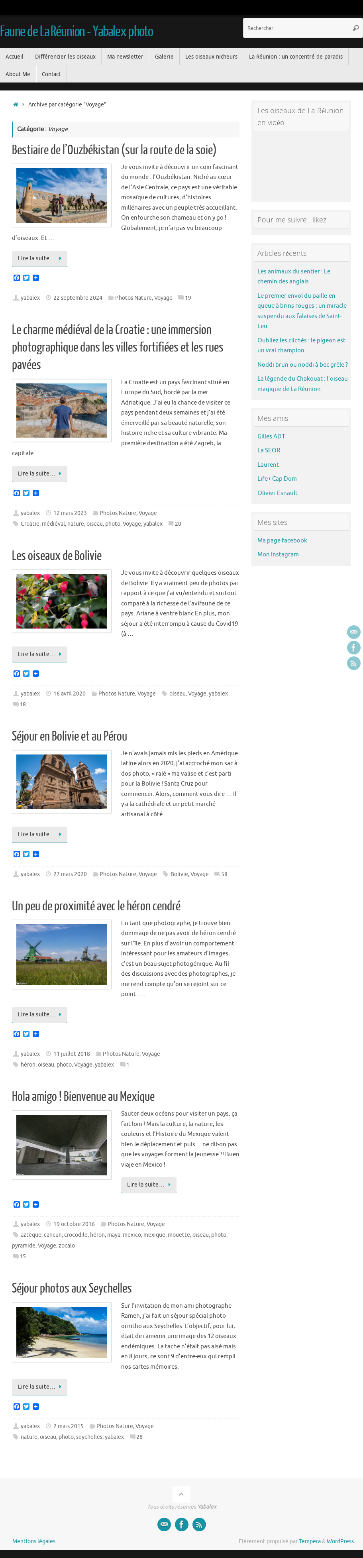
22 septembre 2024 (77, 298)
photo (112, 524)
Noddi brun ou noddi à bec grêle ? (302, 365)
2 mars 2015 (68, 1426)
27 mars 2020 (70, 874)
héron (28, 1064)
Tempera (310, 1541)
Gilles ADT (271, 436)
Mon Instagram (278, 554)
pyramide (23, 1245)
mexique (154, 1235)
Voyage (163, 298)
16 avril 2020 (69, 693)
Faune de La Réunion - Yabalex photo (76, 32)
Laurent (268, 465)
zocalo (67, 1245)
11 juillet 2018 (71, 1054)
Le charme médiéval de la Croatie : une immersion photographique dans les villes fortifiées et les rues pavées (118, 347)
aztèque (31, 1235)
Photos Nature (133, 298)
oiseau (94, 524)
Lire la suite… (41, 258)
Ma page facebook (282, 540)
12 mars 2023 (70, 513)
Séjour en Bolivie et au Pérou (69, 736)
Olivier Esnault (277, 493)
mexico (132, 1235)
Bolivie (179, 874)
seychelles (89, 1437)
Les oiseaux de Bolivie (57, 556)
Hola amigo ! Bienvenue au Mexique (83, 1097)
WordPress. (341, 1541)
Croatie (30, 524)
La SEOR (268, 450)
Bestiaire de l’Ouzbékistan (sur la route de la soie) (114, 150)
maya (113, 1235)
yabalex (30, 298)
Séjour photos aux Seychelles (72, 1288)
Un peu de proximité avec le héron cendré (96, 906)
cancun (53, 1235)
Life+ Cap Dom (277, 479)
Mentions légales (33, 1541)
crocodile (76, 1235)
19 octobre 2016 (74, 1224)
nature (75, 524)
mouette (179, 1235)
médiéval (53, 524)
